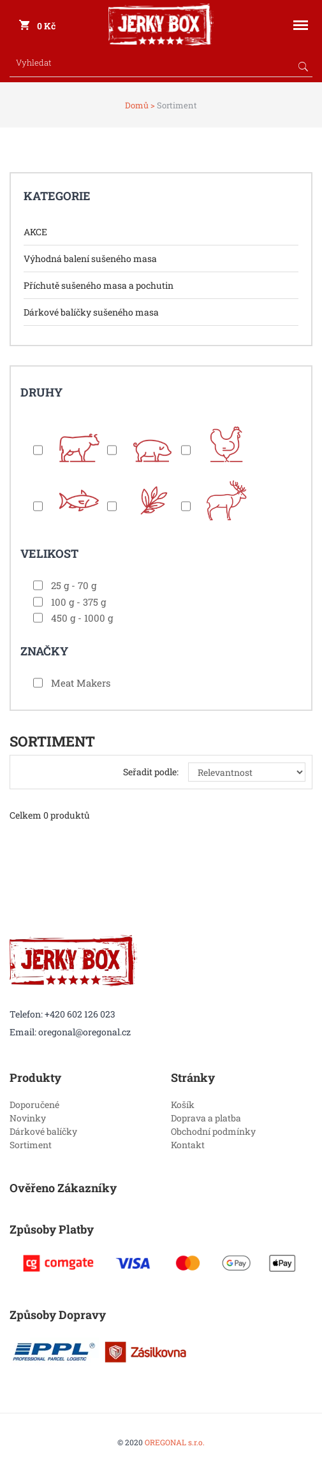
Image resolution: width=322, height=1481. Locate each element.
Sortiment (31, 1145)
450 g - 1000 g (82, 617)
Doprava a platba (206, 1118)
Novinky (28, 1118)
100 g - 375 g (78, 601)
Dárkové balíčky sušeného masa (91, 312)
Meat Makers (80, 682)
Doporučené (34, 1104)
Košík (182, 1104)
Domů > (140, 105)
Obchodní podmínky (213, 1131)
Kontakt (188, 1145)
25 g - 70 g (73, 585)
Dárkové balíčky (43, 1131)
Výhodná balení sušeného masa (90, 258)
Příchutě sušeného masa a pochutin (98, 285)
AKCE (35, 232)
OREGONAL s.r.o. (175, 1442)
